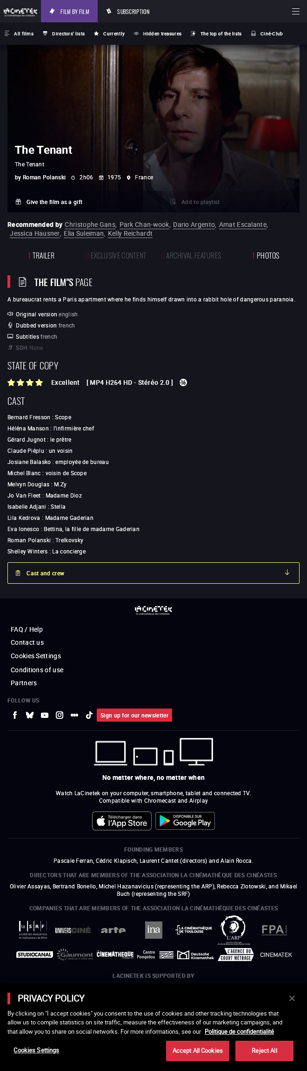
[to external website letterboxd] (74, 715)
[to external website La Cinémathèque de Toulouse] (193, 930)
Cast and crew (45, 573)
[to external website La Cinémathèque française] (115, 954)
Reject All (264, 1050)
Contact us (27, 642)
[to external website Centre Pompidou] (155, 955)
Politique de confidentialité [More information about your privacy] (239, 1031)
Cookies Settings (36, 655)
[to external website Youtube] (44, 715)
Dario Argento (194, 224)
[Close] (292, 998)
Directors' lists (68, 33)
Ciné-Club (271, 33)
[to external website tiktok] (89, 715)
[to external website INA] (153, 930)
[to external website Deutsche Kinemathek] (195, 954)
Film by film (74, 11)
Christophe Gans (90, 224)
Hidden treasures (162, 33)
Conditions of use (37, 669)
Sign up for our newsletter (134, 715)
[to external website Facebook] (14, 715)
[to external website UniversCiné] (73, 930)
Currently (114, 33)
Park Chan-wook (144, 224)
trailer (41, 254)
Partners (24, 682)
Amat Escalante (243, 224)
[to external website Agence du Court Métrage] (236, 954)
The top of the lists (221, 33)
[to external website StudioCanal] (34, 954)
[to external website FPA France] (274, 930)
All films (23, 33)
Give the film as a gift (54, 201)
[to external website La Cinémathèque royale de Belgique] (276, 955)
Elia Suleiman (84, 233)
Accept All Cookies (198, 1050)
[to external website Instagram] (59, 715)
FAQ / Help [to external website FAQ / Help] (27, 629)
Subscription (133, 11)
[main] (153, 1027)
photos (265, 254)
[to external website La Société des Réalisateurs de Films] (32, 930)
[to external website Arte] (113, 930)
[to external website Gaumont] (75, 954)
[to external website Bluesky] (29, 715)
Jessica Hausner (35, 233)
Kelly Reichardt (130, 233)
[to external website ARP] (234, 930)
